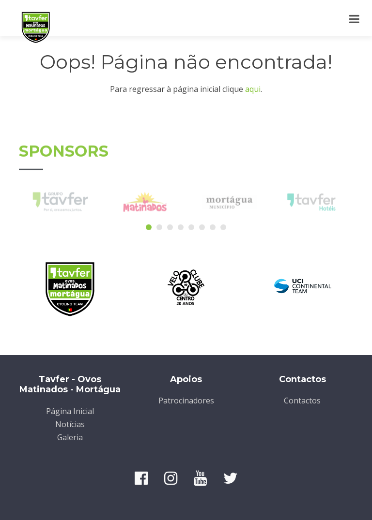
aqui (253, 89)
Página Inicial (70, 411)
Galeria (70, 437)
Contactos (302, 400)
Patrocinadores (186, 400)
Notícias (70, 424)
